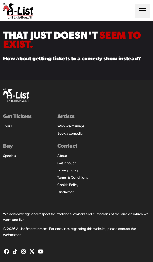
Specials (9, 156)
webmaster (11, 235)
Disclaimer (65, 192)
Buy (8, 146)
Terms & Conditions (72, 178)
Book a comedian (71, 134)
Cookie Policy (67, 185)
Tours (7, 126)
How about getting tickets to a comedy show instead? (72, 59)
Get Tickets (17, 116)
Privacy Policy (68, 171)
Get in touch (67, 163)
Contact (67, 146)
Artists (66, 116)
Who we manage (70, 126)
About (62, 156)
